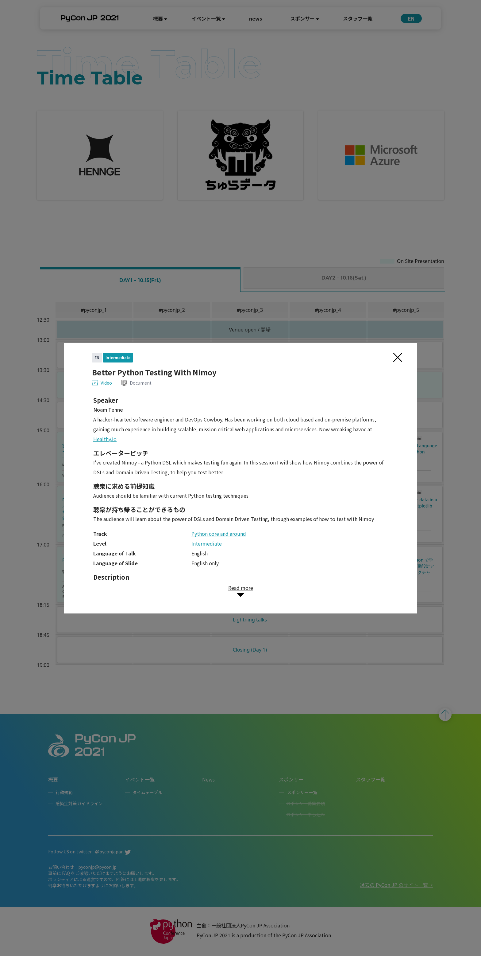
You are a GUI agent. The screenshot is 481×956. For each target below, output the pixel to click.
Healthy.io (105, 439)
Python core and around (218, 533)
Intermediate (206, 543)
